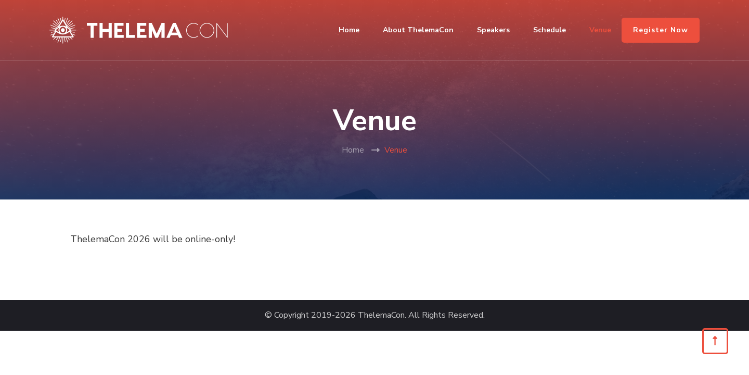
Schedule (549, 30)
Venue (600, 30)
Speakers (493, 30)
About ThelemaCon (418, 30)
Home (349, 30)
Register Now (660, 30)
